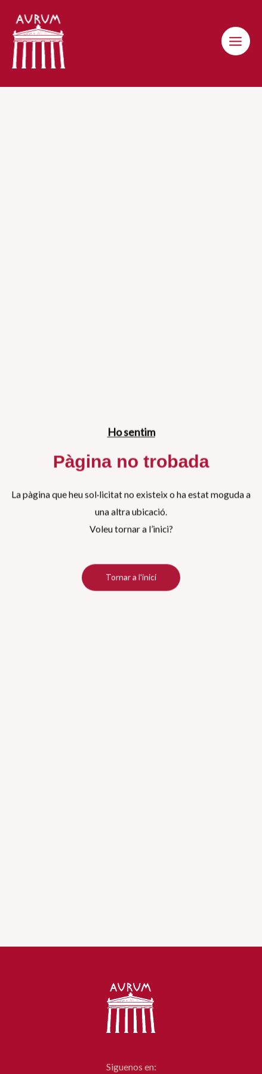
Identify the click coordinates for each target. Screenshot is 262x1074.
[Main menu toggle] (235, 41)
